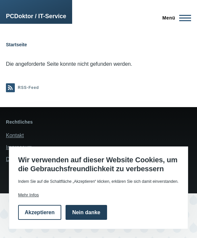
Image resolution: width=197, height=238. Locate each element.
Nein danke (86, 212)
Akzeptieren (40, 212)
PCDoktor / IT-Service (36, 16)
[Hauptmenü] (174, 18)
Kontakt (15, 135)
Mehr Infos (28, 194)
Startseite (16, 44)
